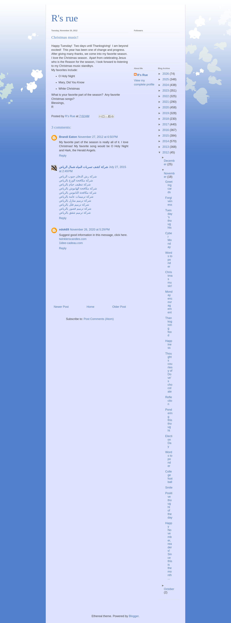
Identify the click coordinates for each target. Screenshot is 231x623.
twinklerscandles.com (72, 239)
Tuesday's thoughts (168, 219)
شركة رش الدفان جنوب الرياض (78, 176)
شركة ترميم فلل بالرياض (74, 204)
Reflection (168, 401)
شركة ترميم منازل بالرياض (75, 200)
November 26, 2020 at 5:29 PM (90, 229)
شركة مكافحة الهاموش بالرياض (78, 188)
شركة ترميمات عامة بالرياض (76, 196)
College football (168, 477)
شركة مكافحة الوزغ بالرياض (76, 180)
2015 (166, 135)
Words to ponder (168, 259)
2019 (166, 113)
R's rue (64, 18)
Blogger (134, 616)
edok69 (64, 229)
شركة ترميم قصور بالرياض (75, 208)
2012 (166, 152)
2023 (166, 90)
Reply (62, 155)
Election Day (168, 441)
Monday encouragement (168, 302)
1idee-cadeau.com (71, 243)
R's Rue (142, 75)
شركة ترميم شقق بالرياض (75, 212)
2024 (166, 85)
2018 (166, 118)
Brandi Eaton (68, 136)
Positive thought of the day (168, 505)
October (169, 589)
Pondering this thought (168, 420)
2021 (166, 101)
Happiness (168, 344)
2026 (166, 73)
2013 (166, 146)
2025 (166, 79)
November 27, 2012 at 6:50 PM (98, 136)
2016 (166, 130)
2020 (166, 107)
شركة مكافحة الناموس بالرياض (77, 192)
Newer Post (61, 306)
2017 (166, 124)
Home (90, 306)
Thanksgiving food (168, 326)
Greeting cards (168, 187)
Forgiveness (168, 201)
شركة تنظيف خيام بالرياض (75, 184)
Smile (168, 487)
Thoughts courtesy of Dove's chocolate (168, 372)
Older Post (119, 306)
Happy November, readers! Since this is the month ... (168, 551)
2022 (166, 96)
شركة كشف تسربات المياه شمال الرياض (83, 167)
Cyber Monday (168, 240)
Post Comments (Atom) (99, 319)
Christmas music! (168, 279)
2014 (166, 141)
